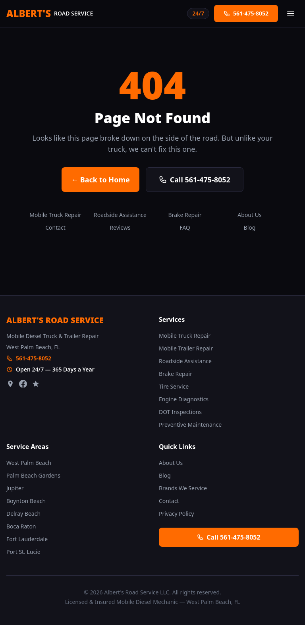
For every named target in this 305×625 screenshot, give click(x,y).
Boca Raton (21, 526)
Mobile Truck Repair (55, 215)
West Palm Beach (28, 462)
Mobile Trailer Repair (186, 348)
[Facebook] (23, 384)
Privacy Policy (176, 513)
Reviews (120, 227)
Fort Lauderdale (27, 539)
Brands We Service (183, 488)
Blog (250, 227)
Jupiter (14, 488)
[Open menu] (291, 13)
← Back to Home (100, 179)
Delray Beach (23, 513)
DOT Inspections (180, 412)
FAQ (185, 227)
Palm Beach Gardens (33, 475)
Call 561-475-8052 (194, 179)
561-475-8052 (33, 358)
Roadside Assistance (120, 215)
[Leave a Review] (36, 384)
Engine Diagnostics (183, 399)
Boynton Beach (26, 501)
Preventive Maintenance (190, 424)
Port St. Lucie (23, 551)
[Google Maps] (10, 384)
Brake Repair (185, 215)
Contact (55, 227)
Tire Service (174, 386)
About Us (249, 215)
